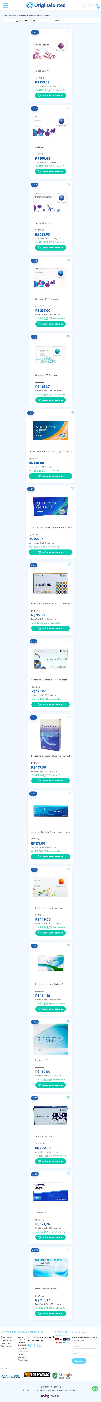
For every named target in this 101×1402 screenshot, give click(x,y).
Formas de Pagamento (6, 1345)
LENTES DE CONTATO (20, 15)
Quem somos (7, 1337)
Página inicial (7, 15)
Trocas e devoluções (23, 1343)
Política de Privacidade (23, 1358)
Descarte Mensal (43, 15)
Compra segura (8, 1340)
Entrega (21, 1354)
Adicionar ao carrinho (50, 95)
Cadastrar (79, 1361)
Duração (32, 15)
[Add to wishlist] (68, 31)
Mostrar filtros (26, 21)
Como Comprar (22, 1338)
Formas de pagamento (23, 1349)
